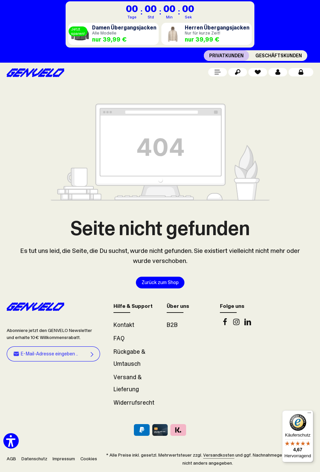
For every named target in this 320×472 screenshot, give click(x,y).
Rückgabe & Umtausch (129, 358)
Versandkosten (218, 455)
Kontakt (123, 325)
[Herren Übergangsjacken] (206, 34)
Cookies (88, 459)
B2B (172, 325)
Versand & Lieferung (127, 383)
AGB (11, 459)
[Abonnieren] (92, 353)
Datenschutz (34, 459)
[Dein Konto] (277, 72)
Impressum (64, 459)
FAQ (119, 338)
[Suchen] (237, 72)
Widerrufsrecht (133, 403)
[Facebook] (225, 324)
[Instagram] (237, 324)
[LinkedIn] (247, 324)
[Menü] (217, 72)
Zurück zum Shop (160, 282)
